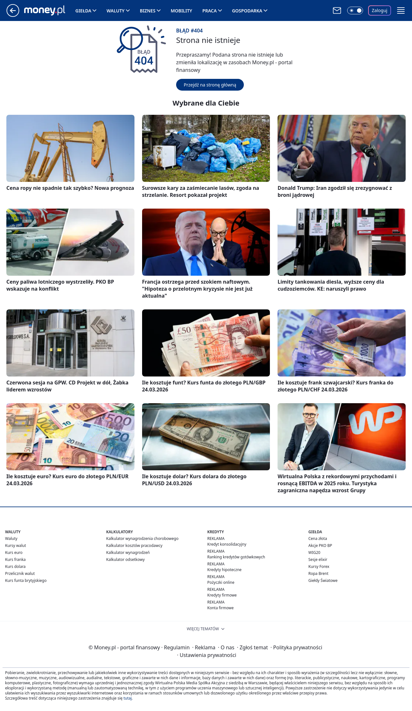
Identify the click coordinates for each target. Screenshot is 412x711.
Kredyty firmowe (222, 595)
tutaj (127, 698)
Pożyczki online (220, 582)
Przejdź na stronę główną (210, 85)
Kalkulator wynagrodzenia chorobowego (142, 538)
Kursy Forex (318, 566)
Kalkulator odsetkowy (125, 559)
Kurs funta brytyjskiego (25, 580)
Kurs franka (15, 559)
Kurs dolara (15, 566)
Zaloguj (380, 10)
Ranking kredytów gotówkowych (236, 557)
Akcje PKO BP (320, 545)
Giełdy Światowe (323, 580)
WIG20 (314, 552)
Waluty (115, 11)
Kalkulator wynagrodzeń (128, 552)
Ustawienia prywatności (206, 655)
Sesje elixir (317, 559)
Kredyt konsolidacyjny (226, 544)
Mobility (181, 11)
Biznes (147, 11)
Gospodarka (247, 11)
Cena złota (317, 538)
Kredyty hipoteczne (224, 569)
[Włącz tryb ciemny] (355, 10)
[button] (401, 10)
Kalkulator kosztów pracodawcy (134, 545)
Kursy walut (15, 545)
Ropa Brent (318, 573)
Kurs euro (14, 552)
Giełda (83, 11)
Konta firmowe (220, 608)
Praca (210, 11)
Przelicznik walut (20, 573)
